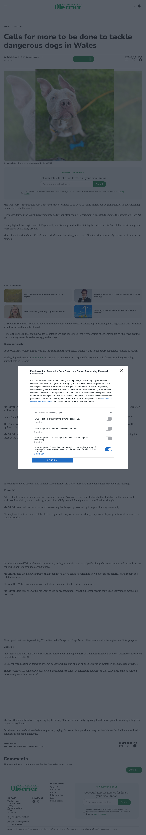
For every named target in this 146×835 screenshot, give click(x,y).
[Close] (122, 371)
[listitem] (73, 412)
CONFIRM (52, 460)
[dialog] (73, 417)
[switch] (108, 419)
